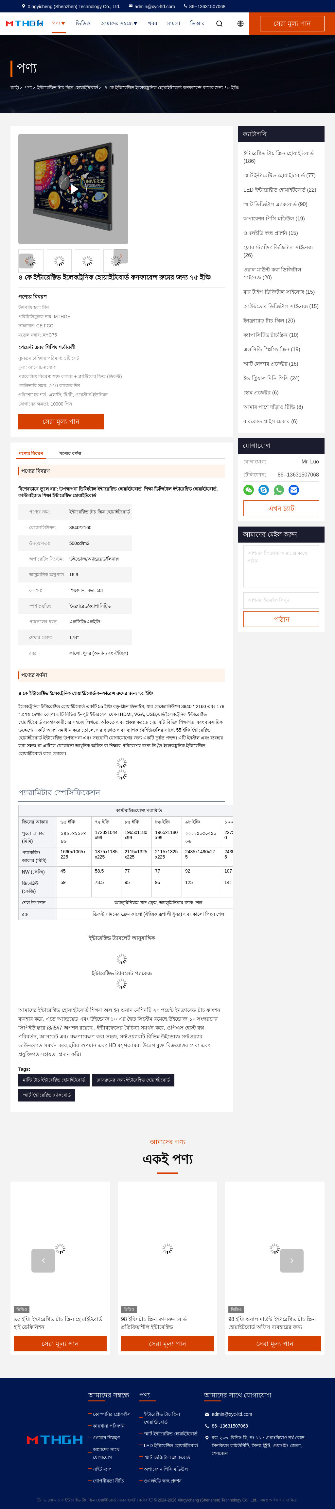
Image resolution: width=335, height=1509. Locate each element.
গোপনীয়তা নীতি (108, 1480)
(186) (278, 157)
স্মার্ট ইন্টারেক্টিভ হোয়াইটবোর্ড (170, 1433)
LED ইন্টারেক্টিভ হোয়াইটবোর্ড (171, 1445)
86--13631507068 (204, 6)
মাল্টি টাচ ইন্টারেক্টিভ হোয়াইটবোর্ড (54, 1080)
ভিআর (197, 23)
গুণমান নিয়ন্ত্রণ (106, 1437)
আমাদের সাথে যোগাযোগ (106, 1453)
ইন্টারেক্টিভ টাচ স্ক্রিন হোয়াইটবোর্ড (67, 87)
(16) (270, 364)
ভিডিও (83, 23)
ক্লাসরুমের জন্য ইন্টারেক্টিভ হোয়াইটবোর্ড (133, 1080)
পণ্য (59, 23)
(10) (270, 335)
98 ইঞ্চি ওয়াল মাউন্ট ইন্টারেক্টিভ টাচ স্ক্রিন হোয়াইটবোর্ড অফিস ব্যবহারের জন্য (272, 1323)
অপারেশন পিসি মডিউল (166, 1469)
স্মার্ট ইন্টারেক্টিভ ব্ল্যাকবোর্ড (47, 1095)
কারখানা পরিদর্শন (108, 1426)
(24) (271, 378)
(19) (274, 218)
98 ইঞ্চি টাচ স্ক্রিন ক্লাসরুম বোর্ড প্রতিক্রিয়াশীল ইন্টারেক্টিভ (154, 1323)
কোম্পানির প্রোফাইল (112, 1414)
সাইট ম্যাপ (102, 1469)
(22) (279, 190)
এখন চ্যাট (281, 508)
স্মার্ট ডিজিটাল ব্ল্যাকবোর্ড (167, 1457)
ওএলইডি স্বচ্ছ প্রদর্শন (163, 1480)
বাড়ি (37, 23)
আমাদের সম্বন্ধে (119, 23)
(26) (278, 251)
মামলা (173, 23)
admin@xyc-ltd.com (151, 6)
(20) (272, 273)
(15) (270, 233)
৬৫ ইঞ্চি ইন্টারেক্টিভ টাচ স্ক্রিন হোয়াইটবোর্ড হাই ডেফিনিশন (58, 1323)
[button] (121, 256)
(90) (275, 204)
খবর (152, 23)
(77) (279, 175)
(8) (273, 407)
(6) (260, 392)
